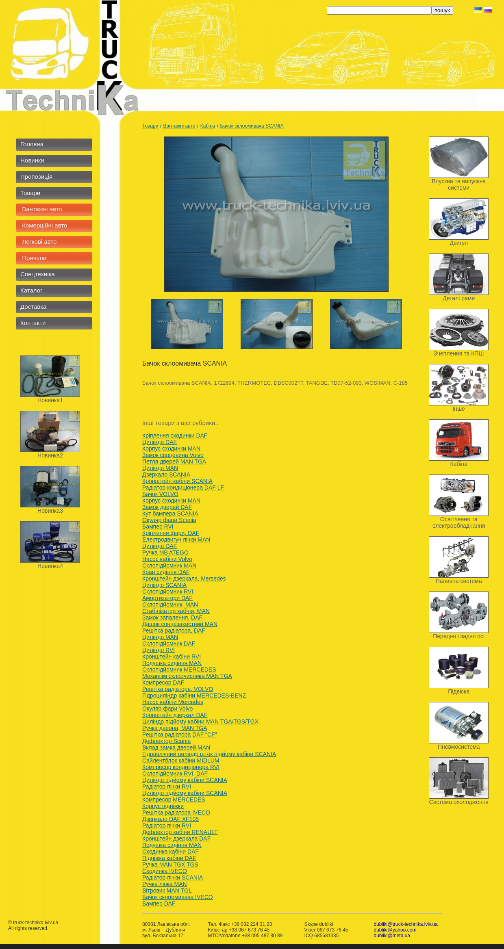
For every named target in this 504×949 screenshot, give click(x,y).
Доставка (33, 306)
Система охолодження (459, 802)
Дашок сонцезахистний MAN (179, 624)
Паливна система (459, 581)
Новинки (32, 160)
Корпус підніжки (163, 806)
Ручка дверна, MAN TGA (174, 728)
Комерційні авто (43, 225)
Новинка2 (50, 455)
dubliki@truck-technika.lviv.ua (405, 924)
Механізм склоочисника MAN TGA (187, 676)
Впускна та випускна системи (459, 184)
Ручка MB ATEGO (165, 552)
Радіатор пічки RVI (166, 786)
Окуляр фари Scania (169, 520)
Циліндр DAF (159, 442)
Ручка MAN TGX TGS (170, 864)
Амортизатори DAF (167, 598)
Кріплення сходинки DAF (174, 435)
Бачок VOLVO (160, 494)
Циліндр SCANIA (164, 585)
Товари (30, 192)
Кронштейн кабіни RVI (171, 656)
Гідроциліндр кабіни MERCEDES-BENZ (194, 695)
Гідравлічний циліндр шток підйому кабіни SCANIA (209, 754)
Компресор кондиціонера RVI (180, 767)
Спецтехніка (37, 274)
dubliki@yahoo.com (395, 930)
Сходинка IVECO (164, 871)
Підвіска (458, 691)
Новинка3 (50, 510)
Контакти (33, 322)
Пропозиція (36, 176)
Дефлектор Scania (166, 741)
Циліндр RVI (158, 650)
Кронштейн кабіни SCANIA (177, 481)
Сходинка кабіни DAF (170, 851)
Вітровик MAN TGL (167, 890)
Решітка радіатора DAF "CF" (179, 734)
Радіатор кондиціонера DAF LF (183, 487)
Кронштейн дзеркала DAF (176, 838)
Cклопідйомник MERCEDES (179, 669)
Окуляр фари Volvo (167, 708)
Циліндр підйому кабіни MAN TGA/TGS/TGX (200, 721)
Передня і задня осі (458, 636)
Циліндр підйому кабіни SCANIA (184, 780)
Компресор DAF (163, 682)
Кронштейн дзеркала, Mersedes (184, 578)
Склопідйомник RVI (167, 591)
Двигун (459, 243)
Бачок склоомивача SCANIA (251, 126)
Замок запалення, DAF (172, 617)
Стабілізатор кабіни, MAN (176, 611)
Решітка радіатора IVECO (176, 812)
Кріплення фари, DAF (170, 533)
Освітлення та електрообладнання (458, 522)
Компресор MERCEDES (173, 799)
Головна (31, 144)
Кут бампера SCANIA (170, 513)
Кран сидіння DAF (165, 572)
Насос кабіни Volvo (167, 559)
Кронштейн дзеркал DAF (174, 715)
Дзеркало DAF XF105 (170, 819)
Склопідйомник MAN (169, 565)
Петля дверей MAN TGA (174, 461)
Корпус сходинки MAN (171, 448)
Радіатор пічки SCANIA (172, 877)
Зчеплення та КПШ (459, 353)
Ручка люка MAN (164, 884)
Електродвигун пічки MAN (176, 539)
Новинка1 (50, 400)
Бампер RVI (158, 526)
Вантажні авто (41, 209)
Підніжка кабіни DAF (169, 858)
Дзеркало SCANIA (166, 474)
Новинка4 (50, 566)
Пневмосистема (459, 746)
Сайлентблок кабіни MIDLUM (180, 760)
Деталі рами (459, 298)
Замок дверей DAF (167, 507)
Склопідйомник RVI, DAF (175, 773)
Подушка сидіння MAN (172, 663)
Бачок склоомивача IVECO (177, 897)
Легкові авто (38, 241)
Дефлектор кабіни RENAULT (180, 832)
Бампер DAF (159, 903)
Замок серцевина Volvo (173, 455)
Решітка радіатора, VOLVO (177, 689)
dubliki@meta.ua (392, 935)
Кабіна (207, 126)
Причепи (33, 257)
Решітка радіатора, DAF (173, 630)
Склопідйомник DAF (168, 643)
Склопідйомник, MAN (170, 604)
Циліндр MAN (160, 468)
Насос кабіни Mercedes (172, 702)
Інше (458, 408)
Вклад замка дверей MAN (176, 747)
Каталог (31, 290)
